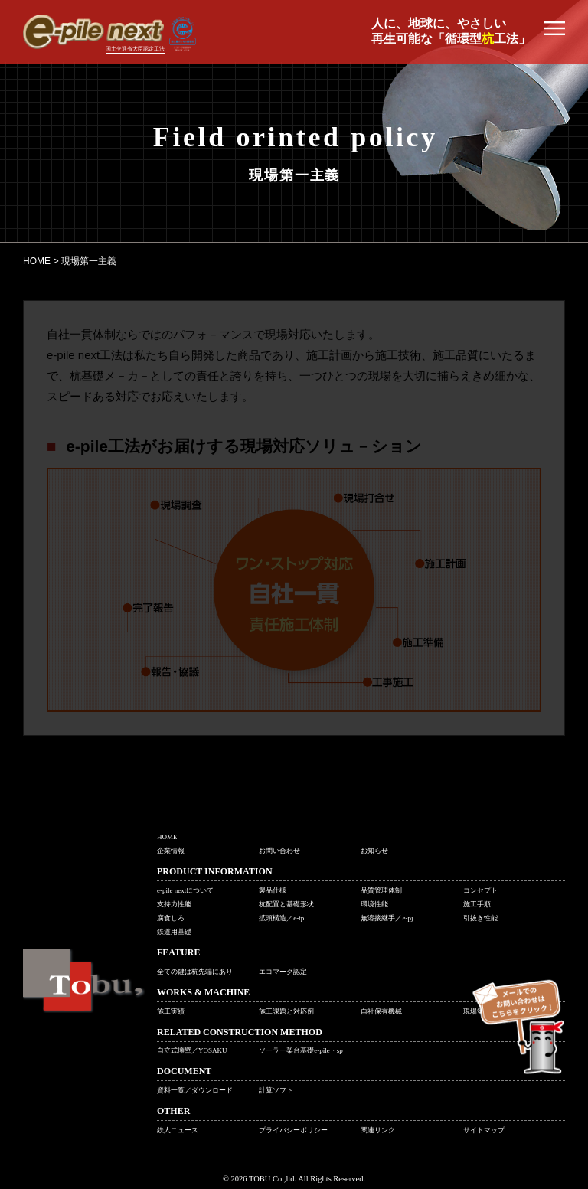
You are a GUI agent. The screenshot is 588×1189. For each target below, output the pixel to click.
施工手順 (477, 904)
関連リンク (378, 1130)
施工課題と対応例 (286, 1011)
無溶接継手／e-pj (387, 918)
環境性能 (374, 904)
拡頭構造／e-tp (281, 918)
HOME (167, 837)
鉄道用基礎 (174, 932)
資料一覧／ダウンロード (195, 1090)
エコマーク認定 (283, 971)
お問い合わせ (279, 850)
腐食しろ (171, 918)
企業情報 (171, 850)
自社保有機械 (381, 1011)
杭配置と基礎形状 (286, 904)
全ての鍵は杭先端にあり (195, 971)
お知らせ (374, 850)
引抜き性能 (480, 918)
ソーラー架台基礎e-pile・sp (301, 1050)
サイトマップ (484, 1130)
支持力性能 (174, 904)
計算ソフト (276, 1090)
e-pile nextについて (185, 890)
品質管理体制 (381, 890)
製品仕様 (272, 890)
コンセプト (480, 890)
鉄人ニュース (177, 1130)
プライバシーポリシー (293, 1130)
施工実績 (171, 1011)
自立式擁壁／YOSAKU (192, 1050)
